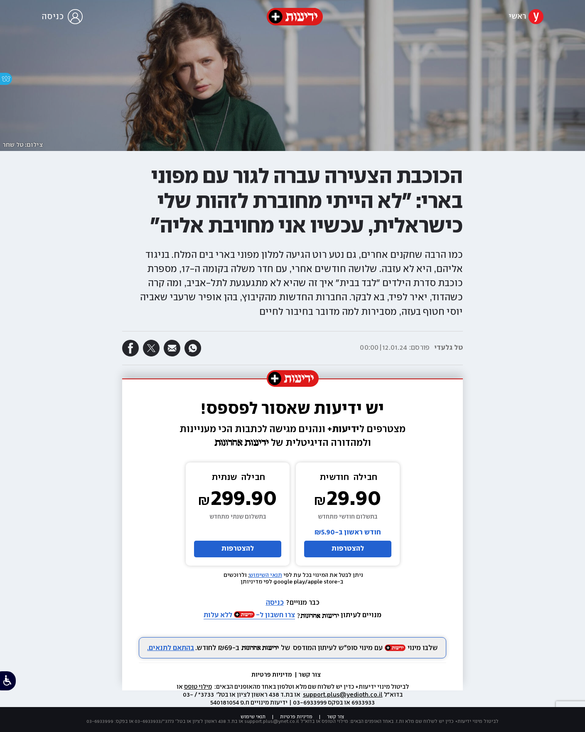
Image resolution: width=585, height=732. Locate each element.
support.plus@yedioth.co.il (343, 695)
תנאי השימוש (265, 575)
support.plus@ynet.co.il (271, 721)
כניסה (275, 603)
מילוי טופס (198, 687)
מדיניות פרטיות (272, 675)
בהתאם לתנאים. (170, 648)
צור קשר (309, 675)
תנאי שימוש (253, 717)
